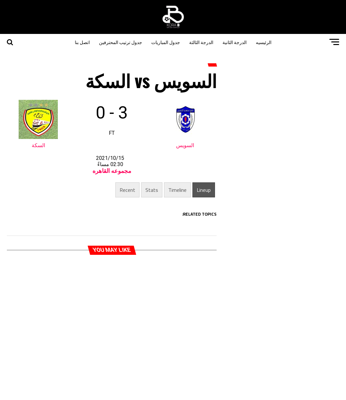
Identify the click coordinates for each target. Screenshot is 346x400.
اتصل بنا (82, 41)
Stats (151, 190)
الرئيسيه (264, 41)
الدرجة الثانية (234, 41)
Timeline (177, 190)
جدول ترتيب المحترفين (120, 41)
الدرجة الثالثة (201, 41)
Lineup (204, 190)
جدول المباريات (165, 41)
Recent (127, 190)
